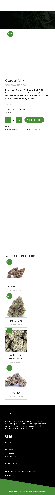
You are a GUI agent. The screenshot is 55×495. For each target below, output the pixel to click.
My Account (9, 450)
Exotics (22, 129)
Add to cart (34, 120)
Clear (9, 112)
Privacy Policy (10, 456)
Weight (10, 105)
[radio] (9, 109)
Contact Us (9, 453)
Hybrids (37, 129)
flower (29, 129)
